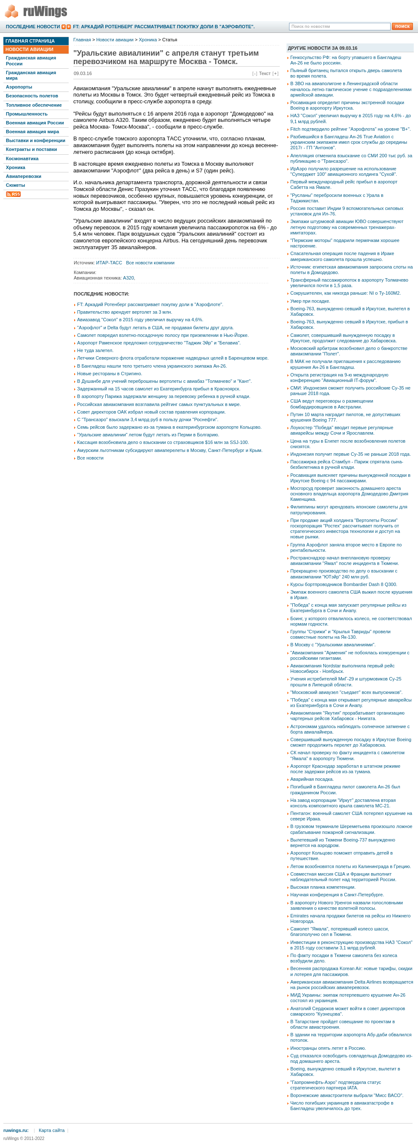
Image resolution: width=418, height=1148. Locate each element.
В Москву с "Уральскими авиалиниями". (332, 644)
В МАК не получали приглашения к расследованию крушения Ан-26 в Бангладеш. (345, 364)
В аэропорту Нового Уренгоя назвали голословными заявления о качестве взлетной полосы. (346, 905)
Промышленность (27, 113)
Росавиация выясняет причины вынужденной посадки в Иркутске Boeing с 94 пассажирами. (350, 478)
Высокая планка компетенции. (323, 887)
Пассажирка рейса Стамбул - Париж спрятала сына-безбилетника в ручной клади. (346, 464)
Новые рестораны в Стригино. (109, 373)
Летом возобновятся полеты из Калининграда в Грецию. (350, 866)
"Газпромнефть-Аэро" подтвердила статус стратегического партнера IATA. (335, 1085)
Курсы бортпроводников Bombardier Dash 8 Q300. (343, 584)
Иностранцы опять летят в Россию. (328, 1048)
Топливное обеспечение (34, 105)
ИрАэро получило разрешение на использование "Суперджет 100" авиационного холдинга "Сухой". (343, 171)
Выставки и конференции (35, 140)
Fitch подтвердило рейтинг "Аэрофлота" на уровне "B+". (350, 129)
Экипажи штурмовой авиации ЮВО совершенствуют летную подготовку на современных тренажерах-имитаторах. (347, 227)
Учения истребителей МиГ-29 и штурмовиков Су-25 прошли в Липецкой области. (346, 681)
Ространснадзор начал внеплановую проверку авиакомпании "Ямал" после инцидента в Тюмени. (344, 560)
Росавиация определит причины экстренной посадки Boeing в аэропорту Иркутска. (347, 105)
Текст (265, 73)
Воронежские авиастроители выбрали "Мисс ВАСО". (347, 1095)
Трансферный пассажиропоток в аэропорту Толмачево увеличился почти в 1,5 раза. (349, 282)
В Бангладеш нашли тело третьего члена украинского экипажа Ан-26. (152, 365)
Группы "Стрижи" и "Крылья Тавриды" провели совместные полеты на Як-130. (340, 634)
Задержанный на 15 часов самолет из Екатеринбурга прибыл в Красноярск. (158, 388)
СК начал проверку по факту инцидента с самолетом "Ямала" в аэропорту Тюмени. (347, 755)
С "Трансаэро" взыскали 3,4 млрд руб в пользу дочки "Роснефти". (147, 419)
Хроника (15, 167)
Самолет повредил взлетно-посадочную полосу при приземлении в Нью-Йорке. (163, 335)
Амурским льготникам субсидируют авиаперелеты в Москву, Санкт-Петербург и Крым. (170, 450)
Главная (82, 39)
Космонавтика (22, 158)
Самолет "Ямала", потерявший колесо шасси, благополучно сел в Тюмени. (339, 931)
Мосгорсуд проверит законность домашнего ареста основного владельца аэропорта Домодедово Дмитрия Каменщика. (349, 494)
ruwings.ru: (16, 1130)
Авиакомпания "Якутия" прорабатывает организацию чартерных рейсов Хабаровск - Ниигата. (347, 715)
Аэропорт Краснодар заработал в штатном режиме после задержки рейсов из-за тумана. (345, 769)
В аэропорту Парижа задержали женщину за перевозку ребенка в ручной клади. (163, 396)
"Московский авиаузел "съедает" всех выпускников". (346, 692)
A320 (128, 277)
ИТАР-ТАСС (109, 262)
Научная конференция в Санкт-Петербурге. (337, 894)
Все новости (90, 457)
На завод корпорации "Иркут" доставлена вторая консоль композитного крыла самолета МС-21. (343, 803)
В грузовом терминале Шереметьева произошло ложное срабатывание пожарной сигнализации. (351, 829)
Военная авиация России (35, 122)
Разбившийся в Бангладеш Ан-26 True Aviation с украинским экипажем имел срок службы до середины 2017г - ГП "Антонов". (348, 142)
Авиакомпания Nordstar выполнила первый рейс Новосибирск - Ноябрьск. (342, 668)
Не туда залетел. (95, 350)
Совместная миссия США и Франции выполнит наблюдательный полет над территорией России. (343, 876)
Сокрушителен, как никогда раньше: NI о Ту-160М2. (345, 293)
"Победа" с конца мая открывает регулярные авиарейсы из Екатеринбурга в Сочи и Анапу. (351, 702)
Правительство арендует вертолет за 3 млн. (124, 312)
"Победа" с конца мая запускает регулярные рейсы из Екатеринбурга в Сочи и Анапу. (348, 607)
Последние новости (33, 26)
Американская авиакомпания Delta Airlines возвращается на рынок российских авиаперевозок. (351, 984)
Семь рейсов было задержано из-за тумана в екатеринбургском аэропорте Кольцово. (169, 427)
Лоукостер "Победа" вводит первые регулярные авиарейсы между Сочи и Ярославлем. (341, 430)
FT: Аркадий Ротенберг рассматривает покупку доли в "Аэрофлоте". (164, 26)
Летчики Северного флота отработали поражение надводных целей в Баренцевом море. (173, 357)
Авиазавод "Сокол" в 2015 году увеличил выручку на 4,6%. (140, 319)
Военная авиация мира (32, 131)
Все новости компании (150, 262)
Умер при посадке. (310, 301)
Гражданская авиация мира (31, 75)
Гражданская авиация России (31, 60)
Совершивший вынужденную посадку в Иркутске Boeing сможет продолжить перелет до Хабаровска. (350, 742)
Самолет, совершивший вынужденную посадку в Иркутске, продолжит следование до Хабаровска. (343, 338)
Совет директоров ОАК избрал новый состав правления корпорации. (151, 411)
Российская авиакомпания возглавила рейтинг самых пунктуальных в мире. (159, 404)
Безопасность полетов (32, 95)
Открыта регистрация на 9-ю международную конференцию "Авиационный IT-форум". (339, 377)
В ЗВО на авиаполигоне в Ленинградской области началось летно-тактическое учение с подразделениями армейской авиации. (351, 89)
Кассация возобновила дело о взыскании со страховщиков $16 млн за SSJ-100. (163, 442)
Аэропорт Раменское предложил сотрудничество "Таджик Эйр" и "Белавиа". (159, 342)
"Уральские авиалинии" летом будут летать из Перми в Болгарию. (148, 434)
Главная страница (30, 40)
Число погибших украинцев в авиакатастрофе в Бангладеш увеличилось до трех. (342, 1105)
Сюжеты (15, 185)
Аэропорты (19, 86)
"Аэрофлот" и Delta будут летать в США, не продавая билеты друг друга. (155, 327)
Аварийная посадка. (312, 779)
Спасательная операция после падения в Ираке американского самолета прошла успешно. (342, 256)
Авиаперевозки (23, 176)
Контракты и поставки (31, 149)
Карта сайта (51, 1130)
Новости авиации (29, 49)
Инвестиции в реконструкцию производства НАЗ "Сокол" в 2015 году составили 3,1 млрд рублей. (351, 945)
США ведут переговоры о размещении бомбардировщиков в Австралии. (331, 403)
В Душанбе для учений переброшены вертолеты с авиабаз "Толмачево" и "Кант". (164, 381)
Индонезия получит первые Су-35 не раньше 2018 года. (350, 454)
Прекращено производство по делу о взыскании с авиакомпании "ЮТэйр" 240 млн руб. (343, 573)
